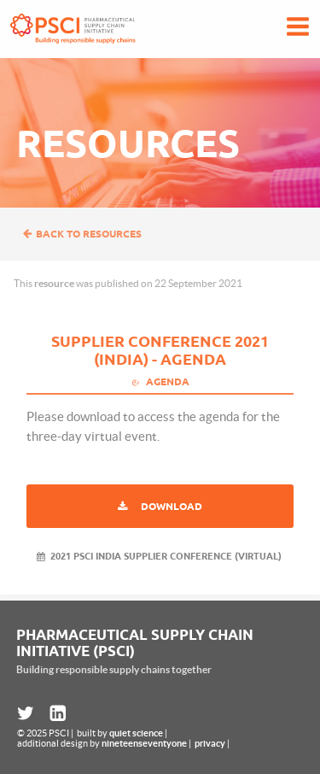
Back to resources (82, 233)
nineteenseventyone (144, 743)
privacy (210, 743)
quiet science (136, 733)
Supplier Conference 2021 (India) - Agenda (160, 349)
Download (171, 506)
